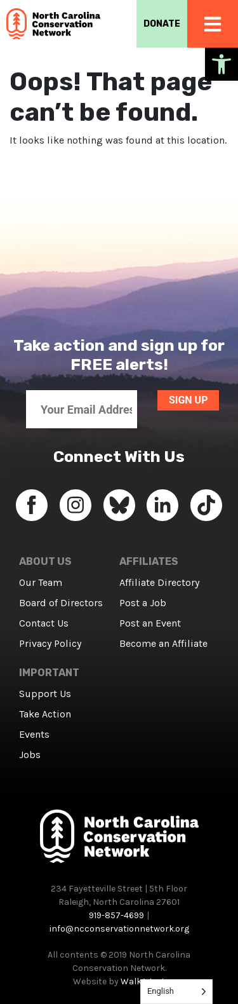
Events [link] (34, 734)
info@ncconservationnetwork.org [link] (119, 928)
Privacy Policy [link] (50, 643)
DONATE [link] (161, 23)
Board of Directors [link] (61, 603)
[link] (221, 64)
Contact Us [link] (44, 623)
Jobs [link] (30, 755)
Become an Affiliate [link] (163, 643)
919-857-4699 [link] (116, 915)
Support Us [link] (45, 694)
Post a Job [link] (142, 603)
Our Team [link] (40, 582)
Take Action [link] (45, 714)
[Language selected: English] (176, 991)
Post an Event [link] (150, 623)
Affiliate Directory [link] (159, 582)
